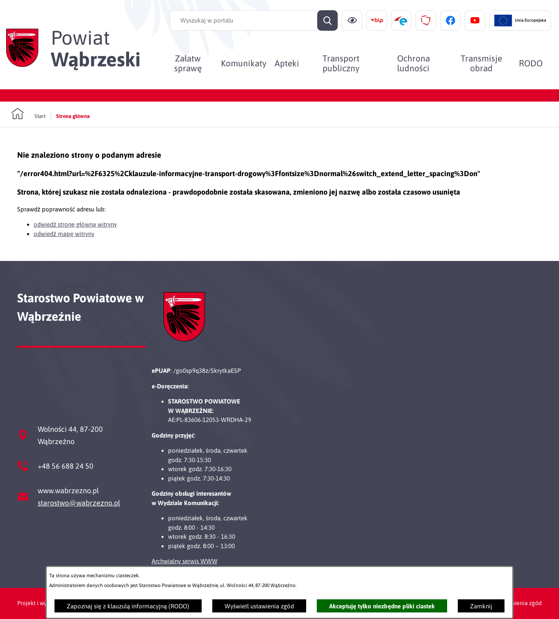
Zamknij (481, 606)
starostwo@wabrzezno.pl (79, 503)
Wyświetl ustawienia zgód (259, 606)
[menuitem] (187, 63)
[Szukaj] (327, 20)
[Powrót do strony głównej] (28, 113)
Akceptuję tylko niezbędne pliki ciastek (382, 606)
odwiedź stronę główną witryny (75, 224)
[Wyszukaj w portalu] (254, 20)
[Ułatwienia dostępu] (352, 20)
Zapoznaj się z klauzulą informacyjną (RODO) (128, 606)
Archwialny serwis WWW (185, 561)
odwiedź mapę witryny (64, 233)
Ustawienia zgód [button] (520, 603)
